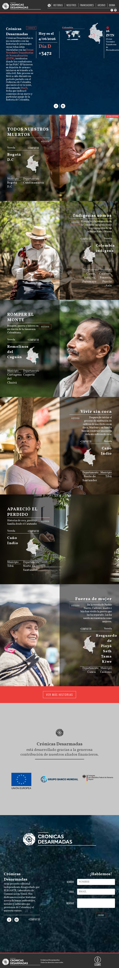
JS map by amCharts (31, 174)
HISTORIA (45, 141)
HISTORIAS (58, 5)
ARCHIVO (101, 5)
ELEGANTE (10, 890)
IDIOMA (112, 5)
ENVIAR (101, 915)
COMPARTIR (31, 28)
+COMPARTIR (33, 148)
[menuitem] (34, 170)
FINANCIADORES (87, 5)
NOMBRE (70, 882)
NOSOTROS (71, 5)
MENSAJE (70, 903)
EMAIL (71, 892)
